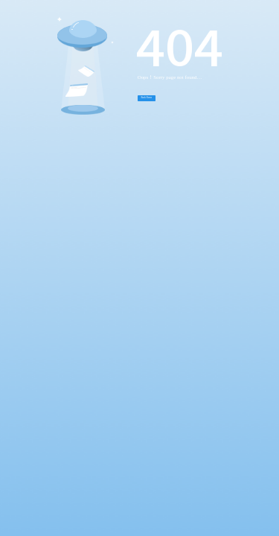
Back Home (147, 98)
